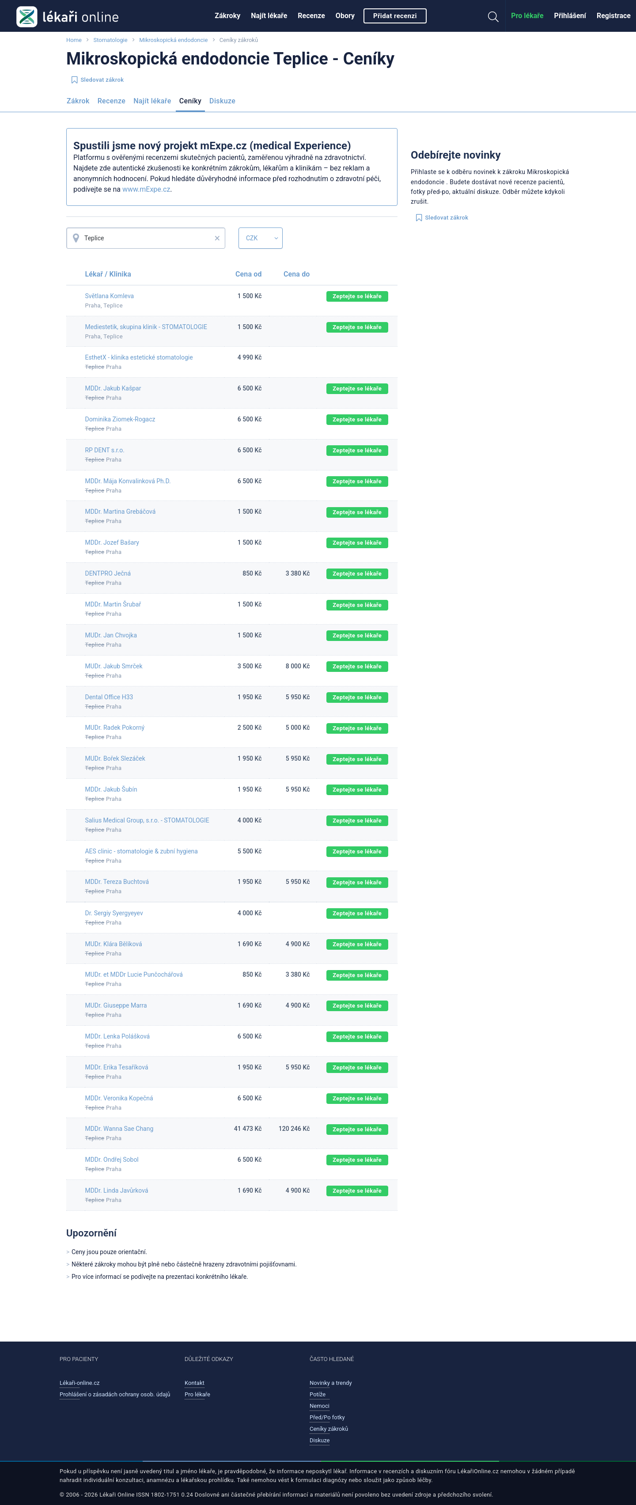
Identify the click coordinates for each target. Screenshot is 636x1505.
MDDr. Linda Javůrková (116, 1190)
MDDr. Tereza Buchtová (117, 881)
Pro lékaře (527, 15)
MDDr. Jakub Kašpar (113, 388)
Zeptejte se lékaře (357, 296)
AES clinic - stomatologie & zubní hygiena (141, 851)
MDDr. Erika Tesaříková (116, 1067)
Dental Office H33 (109, 697)
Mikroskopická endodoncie (174, 40)
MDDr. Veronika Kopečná (119, 1098)
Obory (345, 15)
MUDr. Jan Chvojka (111, 635)
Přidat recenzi (395, 16)
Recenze (311, 15)
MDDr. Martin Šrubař (113, 604)
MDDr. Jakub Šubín (111, 789)
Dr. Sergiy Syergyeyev (114, 913)
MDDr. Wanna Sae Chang (119, 1128)
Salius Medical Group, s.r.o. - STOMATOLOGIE (147, 820)
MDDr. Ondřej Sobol (111, 1159)
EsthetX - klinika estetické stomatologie (139, 357)
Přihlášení (570, 15)
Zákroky (227, 15)
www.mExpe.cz (146, 189)
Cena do (297, 274)
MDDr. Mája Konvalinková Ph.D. (127, 481)
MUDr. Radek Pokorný (114, 727)
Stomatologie (110, 40)
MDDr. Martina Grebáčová (120, 511)
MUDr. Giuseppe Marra (116, 1005)
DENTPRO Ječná (108, 573)
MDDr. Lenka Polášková (117, 1036)
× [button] (217, 238)
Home (74, 40)
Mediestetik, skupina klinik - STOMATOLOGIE (146, 326)
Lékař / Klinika (108, 274)
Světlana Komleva (109, 295)
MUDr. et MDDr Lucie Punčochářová (133, 974)
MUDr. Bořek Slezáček (115, 758)
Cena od (248, 274)
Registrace (614, 15)
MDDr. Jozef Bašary (112, 542)
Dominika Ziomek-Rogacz (120, 419)
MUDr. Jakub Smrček (113, 666)
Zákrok (78, 101)
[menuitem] (227, 16)
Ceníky (190, 101)
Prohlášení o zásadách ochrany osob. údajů (115, 1394)
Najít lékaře (269, 15)
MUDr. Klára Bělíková (113, 944)
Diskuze (222, 101)
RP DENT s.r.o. (105, 450)
